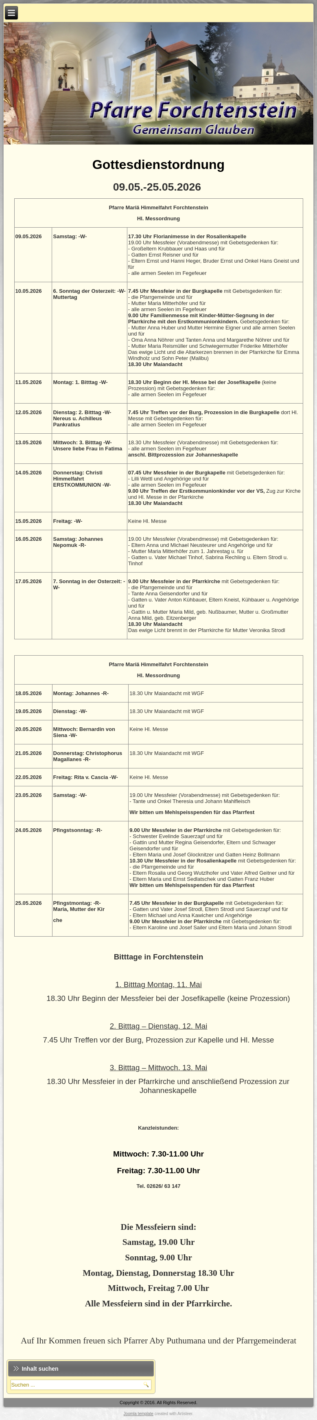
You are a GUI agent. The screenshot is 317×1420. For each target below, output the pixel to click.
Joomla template (138, 1413)
